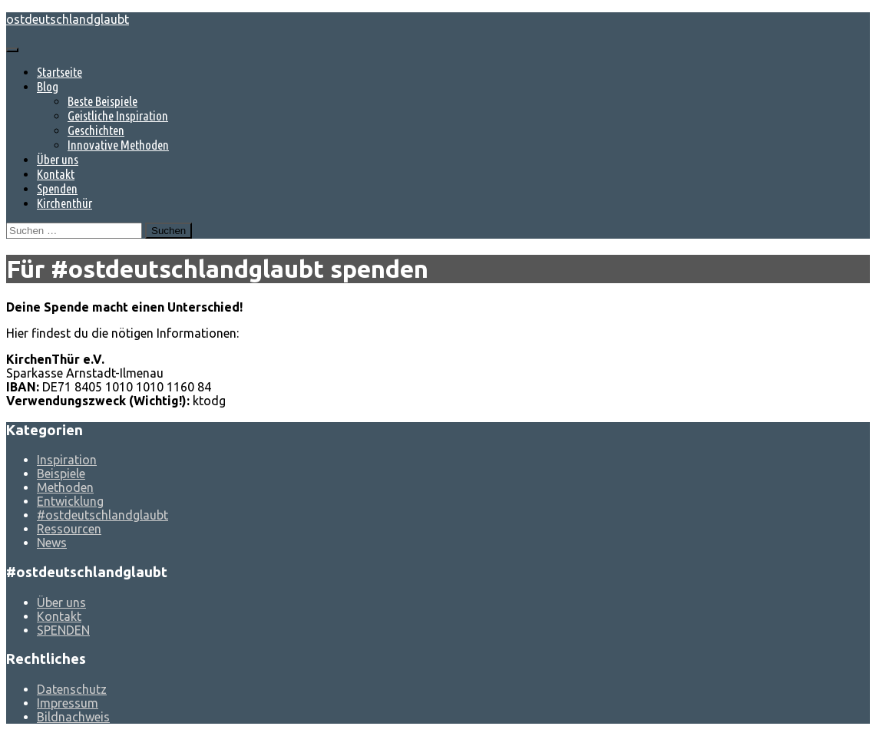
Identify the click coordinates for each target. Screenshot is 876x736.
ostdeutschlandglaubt (67, 19)
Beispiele (61, 473)
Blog (47, 86)
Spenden (57, 188)
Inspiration (67, 460)
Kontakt (55, 174)
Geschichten (96, 130)
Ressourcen (69, 529)
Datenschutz (72, 689)
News (52, 543)
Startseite (59, 71)
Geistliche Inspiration (118, 115)
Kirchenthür (64, 203)
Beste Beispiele (102, 101)
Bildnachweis (73, 717)
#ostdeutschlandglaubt (102, 515)
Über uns (57, 159)
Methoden (65, 487)
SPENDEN (63, 630)
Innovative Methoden (118, 144)
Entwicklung (70, 501)
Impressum (67, 703)
